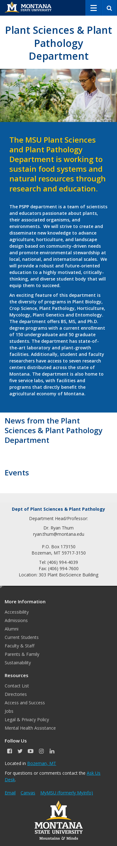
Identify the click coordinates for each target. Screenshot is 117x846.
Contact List (17, 686)
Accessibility (17, 612)
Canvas (28, 793)
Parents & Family (22, 654)
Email (10, 793)
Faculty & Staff (19, 646)
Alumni (11, 629)
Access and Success (25, 703)
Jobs (9, 711)
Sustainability (18, 663)
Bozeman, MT (41, 763)
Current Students (22, 637)
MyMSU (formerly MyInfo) (66, 793)
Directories (16, 694)
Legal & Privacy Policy (27, 719)
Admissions (16, 620)
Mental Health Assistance (30, 728)
